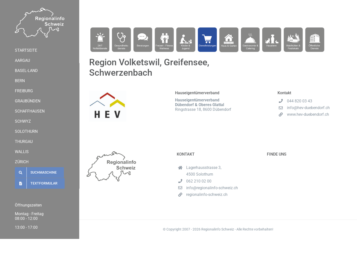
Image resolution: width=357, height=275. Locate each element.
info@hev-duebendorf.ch (308, 107)
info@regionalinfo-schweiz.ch (212, 187)
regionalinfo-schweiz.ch (35, 263)
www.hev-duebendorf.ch (308, 114)
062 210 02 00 (27, 259)
